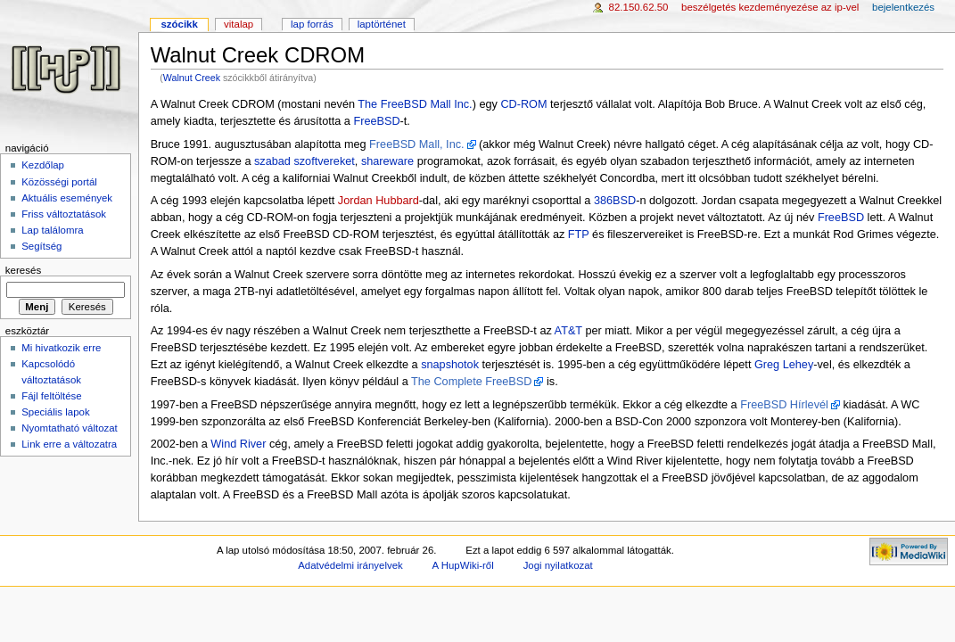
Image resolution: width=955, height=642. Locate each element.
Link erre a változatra (69, 444)
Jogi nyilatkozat (558, 565)
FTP (578, 234)
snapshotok (450, 364)
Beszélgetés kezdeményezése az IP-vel (770, 7)
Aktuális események (66, 198)
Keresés (23, 270)
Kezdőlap (42, 165)
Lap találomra (52, 230)
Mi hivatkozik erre (61, 347)
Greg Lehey (783, 364)
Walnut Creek (191, 77)
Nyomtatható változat (69, 428)
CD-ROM (523, 104)
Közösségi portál (59, 182)
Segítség (41, 246)
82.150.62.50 (639, 7)
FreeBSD (376, 121)
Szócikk (179, 24)
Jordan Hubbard (378, 200)
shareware (387, 161)
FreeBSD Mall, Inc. (416, 144)
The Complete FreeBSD (471, 381)
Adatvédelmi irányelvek (350, 565)
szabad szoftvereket (304, 161)
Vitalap (238, 24)
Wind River (238, 444)
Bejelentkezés (903, 7)
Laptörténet (382, 24)
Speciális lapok (55, 412)
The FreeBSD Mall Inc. (415, 104)
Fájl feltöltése (51, 396)
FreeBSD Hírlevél (784, 405)
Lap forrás (312, 24)
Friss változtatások (63, 214)
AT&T (568, 331)
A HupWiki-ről (463, 565)
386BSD (615, 200)
